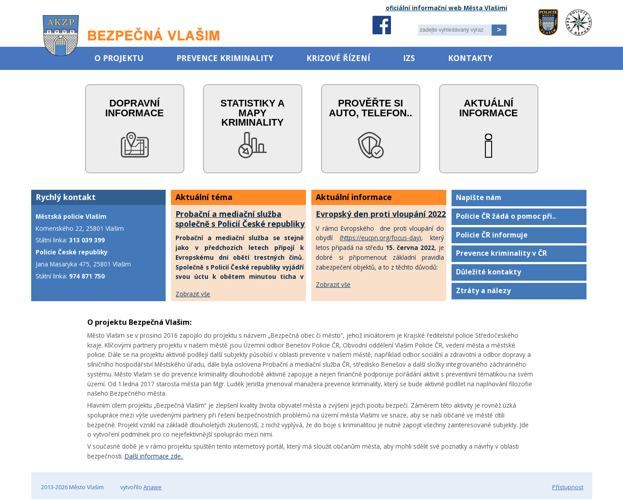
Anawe (152, 487)
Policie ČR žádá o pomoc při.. (506, 216)
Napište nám (478, 197)
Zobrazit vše (192, 294)
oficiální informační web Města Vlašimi (446, 8)
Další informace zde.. (154, 456)
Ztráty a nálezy (483, 290)
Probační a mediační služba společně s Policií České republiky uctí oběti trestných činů (240, 224)
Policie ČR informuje (492, 235)
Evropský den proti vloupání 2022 (381, 214)
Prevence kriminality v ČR (501, 253)
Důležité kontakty (488, 272)
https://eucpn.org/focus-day (380, 237)
